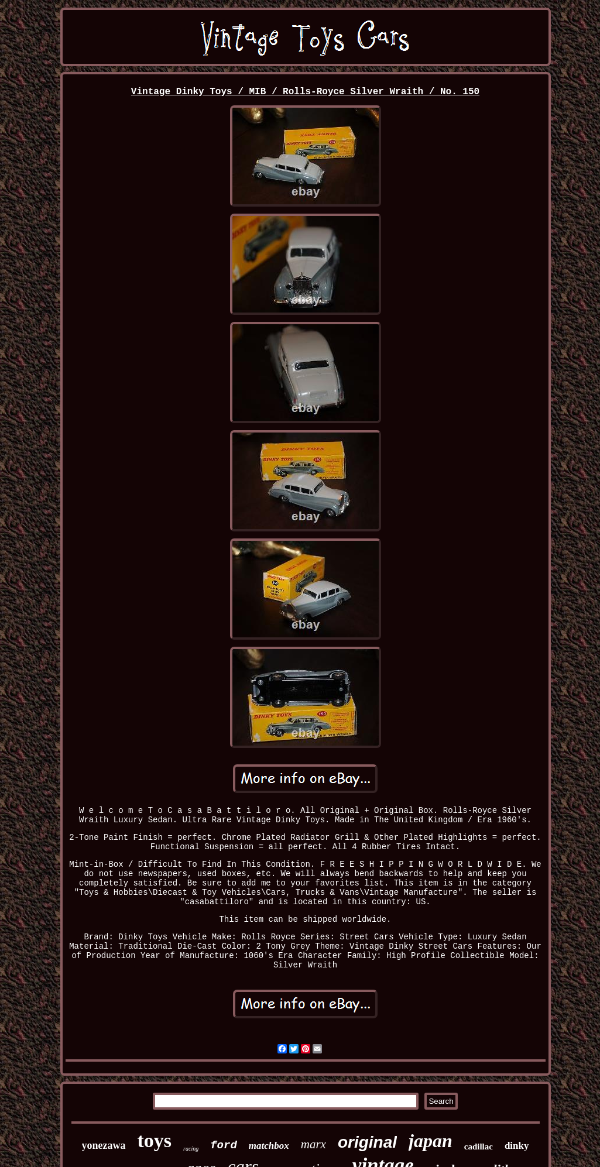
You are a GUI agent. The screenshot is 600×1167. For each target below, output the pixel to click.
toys (155, 1140)
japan (430, 1140)
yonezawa (104, 1145)
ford (223, 1145)
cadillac (478, 1146)
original (367, 1142)
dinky (517, 1145)
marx (313, 1144)
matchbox (269, 1145)
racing (190, 1148)
